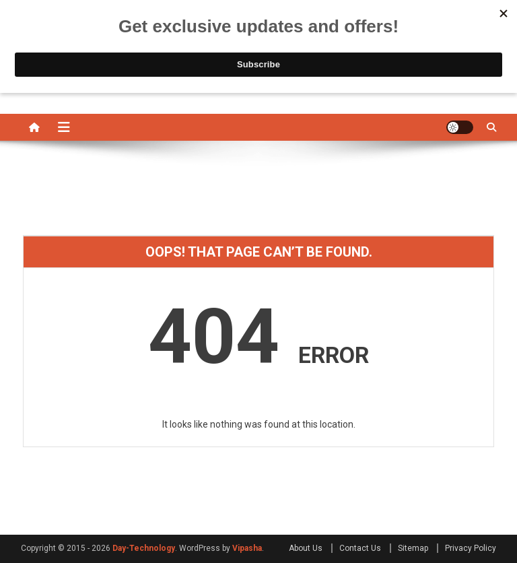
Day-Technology (143, 548)
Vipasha (247, 548)
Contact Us (360, 548)
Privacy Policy (470, 548)
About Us (305, 548)
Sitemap (413, 548)
